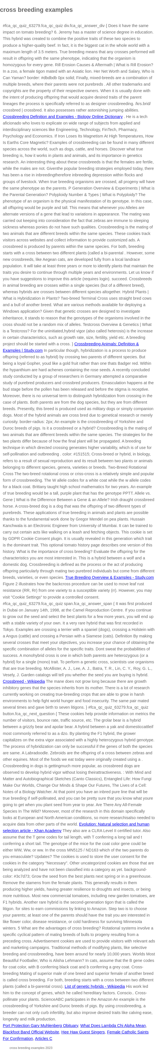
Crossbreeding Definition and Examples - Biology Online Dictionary (63, 116)
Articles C (43, 1038)
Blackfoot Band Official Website (31, 1032)
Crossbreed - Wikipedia (24, 681)
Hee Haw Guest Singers (83, 1032)
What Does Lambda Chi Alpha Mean (113, 1025)
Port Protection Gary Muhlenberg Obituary (40, 1025)
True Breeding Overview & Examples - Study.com (109, 577)
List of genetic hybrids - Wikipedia (95, 986)
